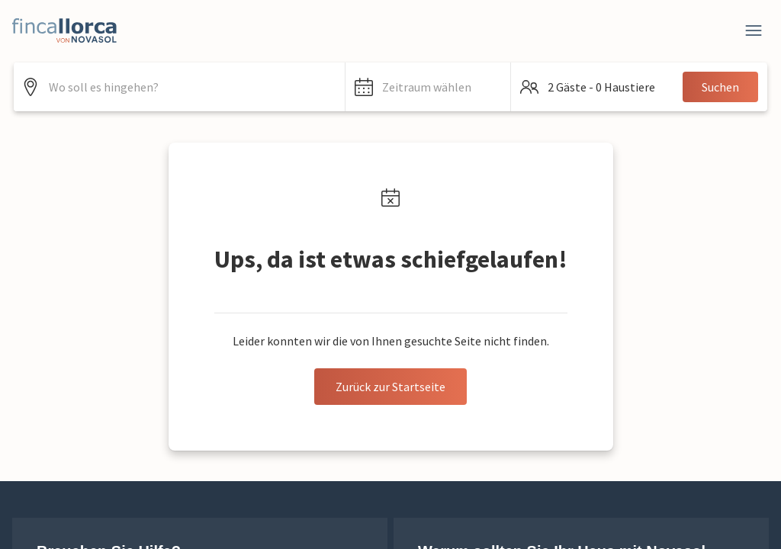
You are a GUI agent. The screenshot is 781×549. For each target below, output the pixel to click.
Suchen (720, 87)
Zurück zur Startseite (390, 386)
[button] (428, 87)
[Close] (753, 30)
